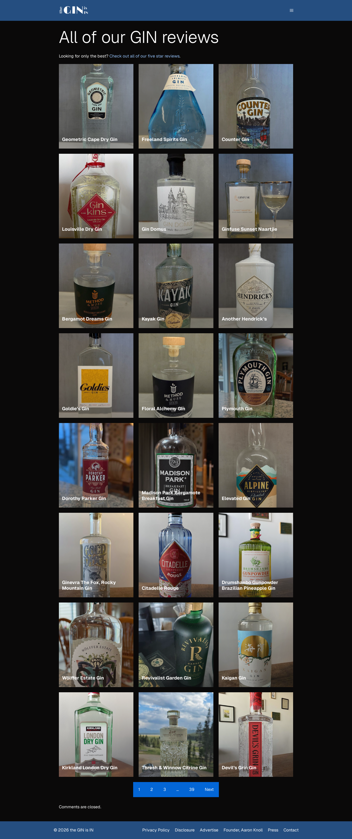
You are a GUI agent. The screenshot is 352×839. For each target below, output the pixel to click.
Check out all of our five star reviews (144, 56)
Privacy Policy (156, 830)
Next (209, 789)
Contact (291, 830)
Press (273, 830)
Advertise (209, 830)
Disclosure (185, 830)
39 (191, 789)
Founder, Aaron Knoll (243, 830)
